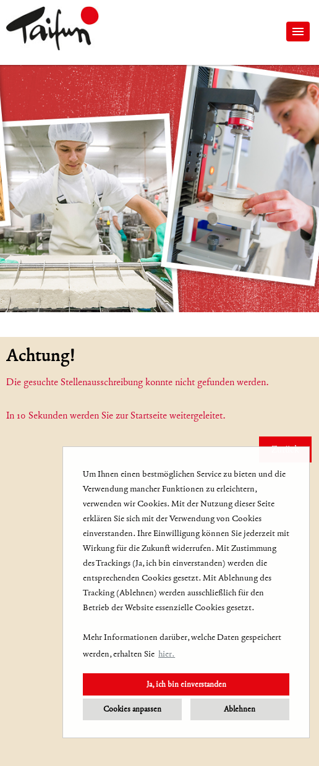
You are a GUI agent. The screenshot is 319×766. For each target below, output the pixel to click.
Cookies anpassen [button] (132, 709)
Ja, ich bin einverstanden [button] (186, 684)
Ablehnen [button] (239, 709)
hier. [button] (166, 654)
